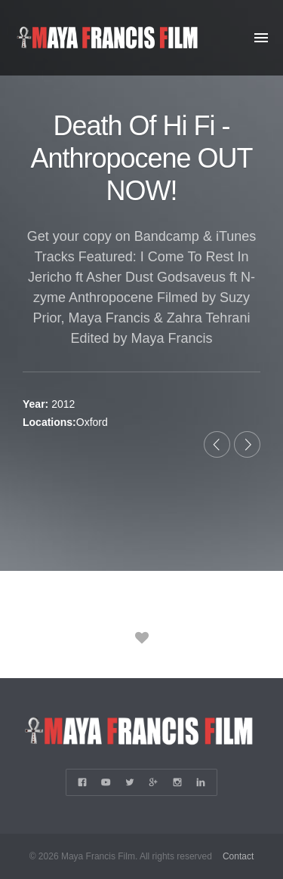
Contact (238, 856)
